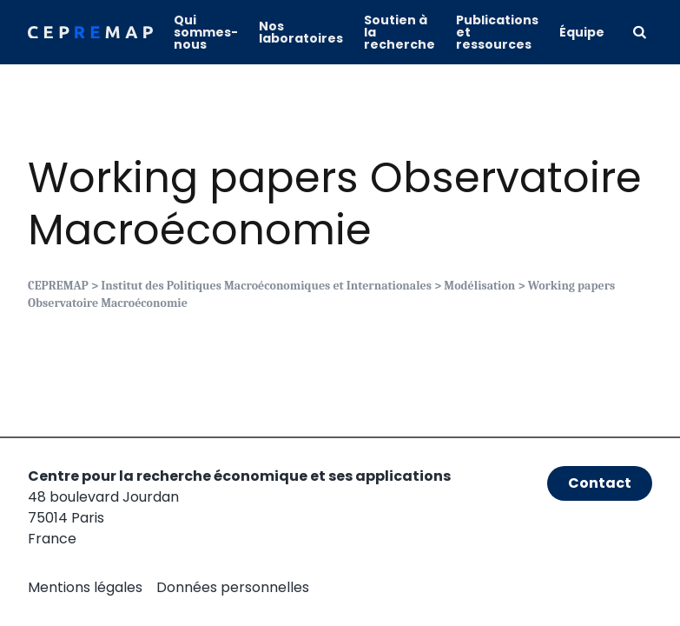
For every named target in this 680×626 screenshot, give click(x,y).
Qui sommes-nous (206, 32)
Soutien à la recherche (399, 32)
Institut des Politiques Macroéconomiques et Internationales (266, 285)
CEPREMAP (58, 285)
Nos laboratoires (301, 32)
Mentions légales (85, 587)
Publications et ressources (497, 32)
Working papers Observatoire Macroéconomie (335, 204)
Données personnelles (232, 587)
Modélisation (479, 285)
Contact (599, 483)
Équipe (581, 32)
